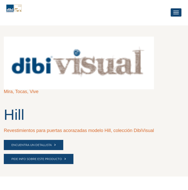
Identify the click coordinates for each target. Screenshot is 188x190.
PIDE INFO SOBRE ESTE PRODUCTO (38, 158)
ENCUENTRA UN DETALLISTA (33, 145)
